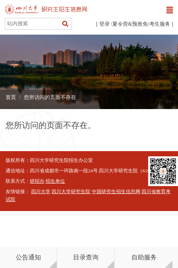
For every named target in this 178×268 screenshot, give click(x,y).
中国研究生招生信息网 (116, 191)
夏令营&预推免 (130, 24)
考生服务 (159, 24)
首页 (11, 97)
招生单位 (55, 181)
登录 (104, 24)
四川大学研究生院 (70, 191)
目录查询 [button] (86, 257)
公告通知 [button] (28, 257)
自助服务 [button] (144, 257)
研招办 (37, 181)
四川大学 (40, 191)
